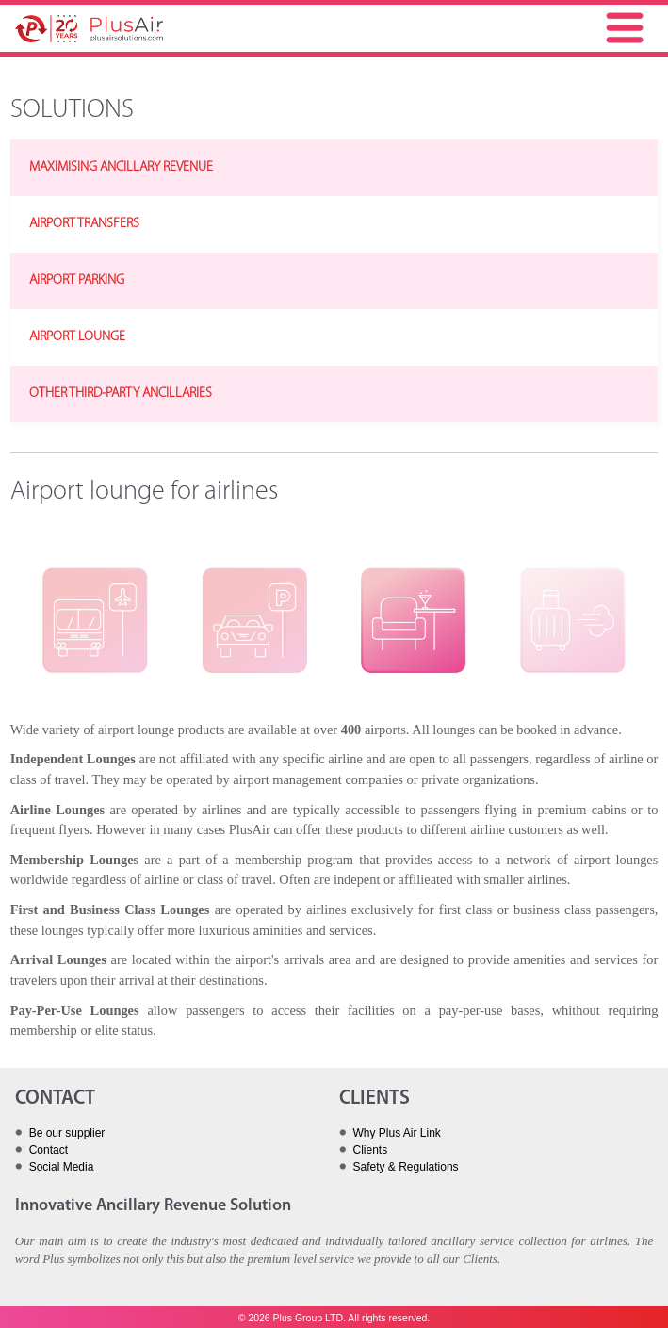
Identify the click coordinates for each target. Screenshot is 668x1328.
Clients (370, 1149)
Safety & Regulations (406, 1166)
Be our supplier (67, 1132)
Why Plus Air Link (397, 1132)
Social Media (61, 1166)
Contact (48, 1149)
